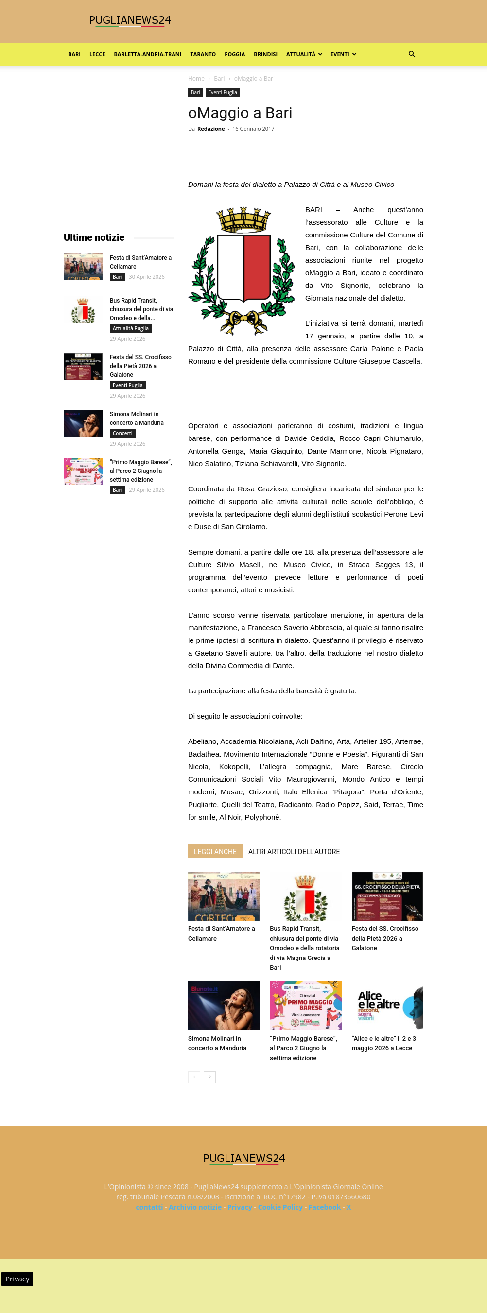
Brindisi (266, 54)
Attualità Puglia (131, 328)
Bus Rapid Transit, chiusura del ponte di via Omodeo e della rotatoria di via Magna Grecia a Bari (305, 948)
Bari (74, 54)
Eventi (343, 54)
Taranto (203, 54)
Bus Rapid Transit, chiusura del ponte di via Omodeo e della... (141, 309)
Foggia (235, 54)
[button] (411, 54)
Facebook (325, 1207)
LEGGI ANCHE (215, 852)
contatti (149, 1207)
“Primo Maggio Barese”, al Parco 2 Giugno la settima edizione (303, 1048)
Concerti (123, 433)
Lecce (97, 54)
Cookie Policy (280, 1207)
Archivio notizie (195, 1207)
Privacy (239, 1207)
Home (196, 78)
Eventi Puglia (223, 92)
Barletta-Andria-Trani (147, 54)
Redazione (211, 128)
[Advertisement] (305, 394)
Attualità (304, 54)
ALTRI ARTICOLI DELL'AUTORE (294, 852)
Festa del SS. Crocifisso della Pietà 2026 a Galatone (385, 938)
